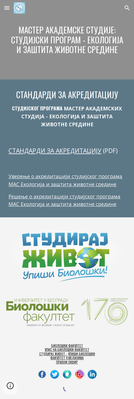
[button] (7, 8)
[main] (66, 40)
